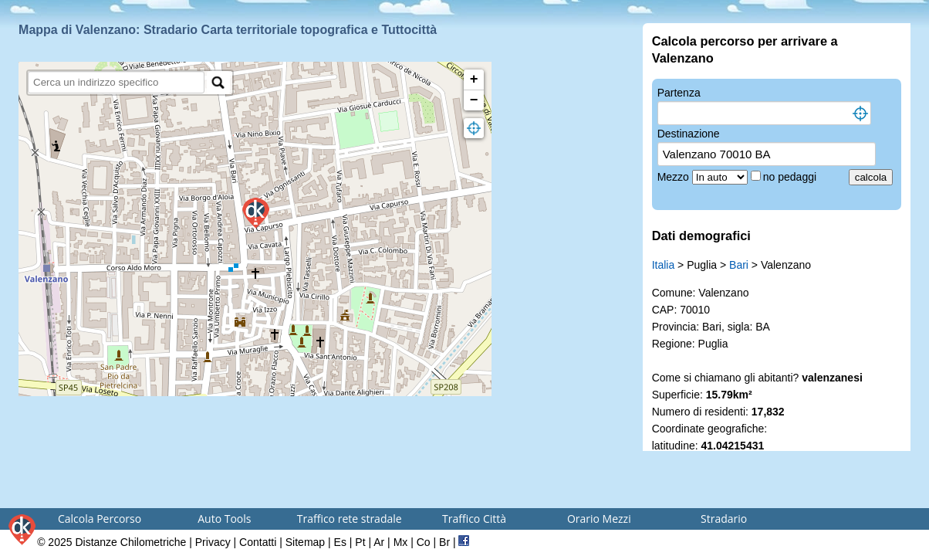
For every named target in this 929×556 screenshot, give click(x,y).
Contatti (257, 542)
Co (424, 542)
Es (340, 542)
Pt (360, 542)
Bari (738, 265)
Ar (378, 542)
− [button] (474, 100)
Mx (401, 542)
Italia (663, 265)
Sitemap (305, 542)
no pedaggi (791, 177)
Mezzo (674, 177)
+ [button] (474, 79)
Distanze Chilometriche (130, 542)
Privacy (213, 542)
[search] (116, 82)
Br (444, 542)
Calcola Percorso (99, 518)
